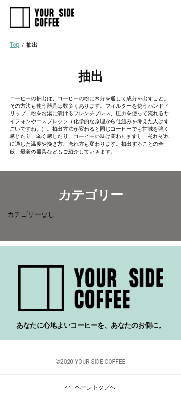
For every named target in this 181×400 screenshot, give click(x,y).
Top (14, 44)
